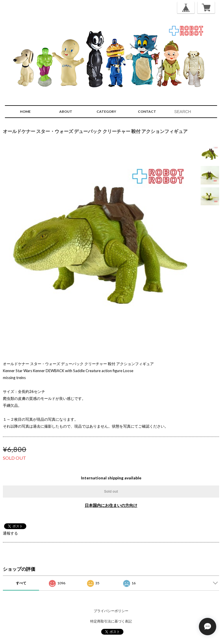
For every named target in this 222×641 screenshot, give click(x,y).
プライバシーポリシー (111, 611)
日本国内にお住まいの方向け (111, 505)
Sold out (111, 491)
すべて (21, 583)
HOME (25, 111)
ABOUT (65, 111)
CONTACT (147, 111)
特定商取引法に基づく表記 (111, 621)
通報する (10, 533)
